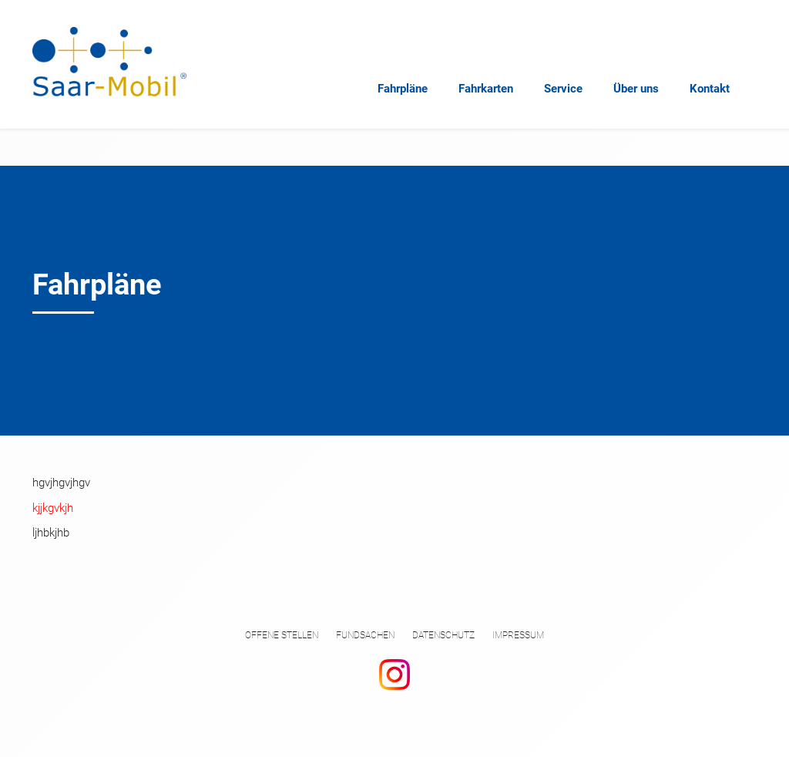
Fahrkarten (485, 89)
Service (563, 89)
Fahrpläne (403, 89)
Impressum (518, 635)
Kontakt (710, 89)
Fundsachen (365, 635)
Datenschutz (443, 635)
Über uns (636, 89)
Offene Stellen (281, 635)
